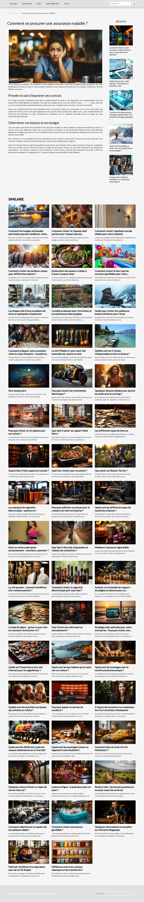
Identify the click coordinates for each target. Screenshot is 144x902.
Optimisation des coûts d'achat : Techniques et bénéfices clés (119, 83)
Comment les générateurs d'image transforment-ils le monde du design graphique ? (121, 115)
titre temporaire (17, 390)
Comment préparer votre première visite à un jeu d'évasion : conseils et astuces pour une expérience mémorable (27, 355)
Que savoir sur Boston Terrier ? (111, 470)
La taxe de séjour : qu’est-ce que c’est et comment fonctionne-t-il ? (27, 629)
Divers (66, 4)
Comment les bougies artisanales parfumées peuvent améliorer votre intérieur (27, 234)
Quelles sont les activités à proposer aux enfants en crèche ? (27, 709)
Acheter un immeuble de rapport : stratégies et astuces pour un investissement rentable (113, 590)
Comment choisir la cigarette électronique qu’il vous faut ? (67, 589)
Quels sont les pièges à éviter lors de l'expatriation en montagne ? (120, 148)
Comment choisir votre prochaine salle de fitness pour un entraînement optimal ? (120, 51)
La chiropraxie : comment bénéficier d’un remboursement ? (27, 589)
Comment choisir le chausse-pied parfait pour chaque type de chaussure (69, 234)
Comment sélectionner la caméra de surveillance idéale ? (27, 828)
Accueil (9, 13)
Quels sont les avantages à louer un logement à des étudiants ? (70, 749)
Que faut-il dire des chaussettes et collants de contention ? (70, 549)
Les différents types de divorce (111, 430)
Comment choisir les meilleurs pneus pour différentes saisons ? (27, 272)
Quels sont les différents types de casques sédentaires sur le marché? (27, 749)
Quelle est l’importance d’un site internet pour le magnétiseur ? (25, 669)
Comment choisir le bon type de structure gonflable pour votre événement (112, 273)
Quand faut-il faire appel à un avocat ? (28, 470)
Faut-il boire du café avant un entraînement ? (67, 629)
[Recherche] (120, 4)
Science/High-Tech (52, 4)
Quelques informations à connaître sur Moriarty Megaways (113, 828)
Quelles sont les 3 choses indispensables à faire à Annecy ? (112, 352)
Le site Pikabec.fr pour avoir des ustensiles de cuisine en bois (69, 352)
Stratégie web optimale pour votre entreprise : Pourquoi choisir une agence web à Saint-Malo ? (113, 630)
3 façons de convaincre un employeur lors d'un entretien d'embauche (114, 709)
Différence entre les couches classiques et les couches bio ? (67, 868)
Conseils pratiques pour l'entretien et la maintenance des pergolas (72, 312)
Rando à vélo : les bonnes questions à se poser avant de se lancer (114, 788)
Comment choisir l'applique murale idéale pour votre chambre (113, 232)
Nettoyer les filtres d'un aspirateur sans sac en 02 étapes (26, 868)
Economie (13, 4)
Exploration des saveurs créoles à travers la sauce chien (69, 272)
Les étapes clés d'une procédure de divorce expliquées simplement (27, 312)
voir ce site (86, 103)
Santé (39, 4)
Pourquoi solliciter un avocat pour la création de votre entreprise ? (71, 509)
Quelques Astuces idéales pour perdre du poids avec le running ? (115, 392)
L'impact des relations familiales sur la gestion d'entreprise (119, 179)
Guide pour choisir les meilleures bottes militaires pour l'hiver (112, 312)
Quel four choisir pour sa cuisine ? (69, 470)
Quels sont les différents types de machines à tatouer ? (113, 509)
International (27, 4)
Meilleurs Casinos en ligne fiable (112, 547)
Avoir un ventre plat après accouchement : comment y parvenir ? (28, 549)
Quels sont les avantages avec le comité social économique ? (111, 669)
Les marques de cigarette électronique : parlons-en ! (22, 509)
